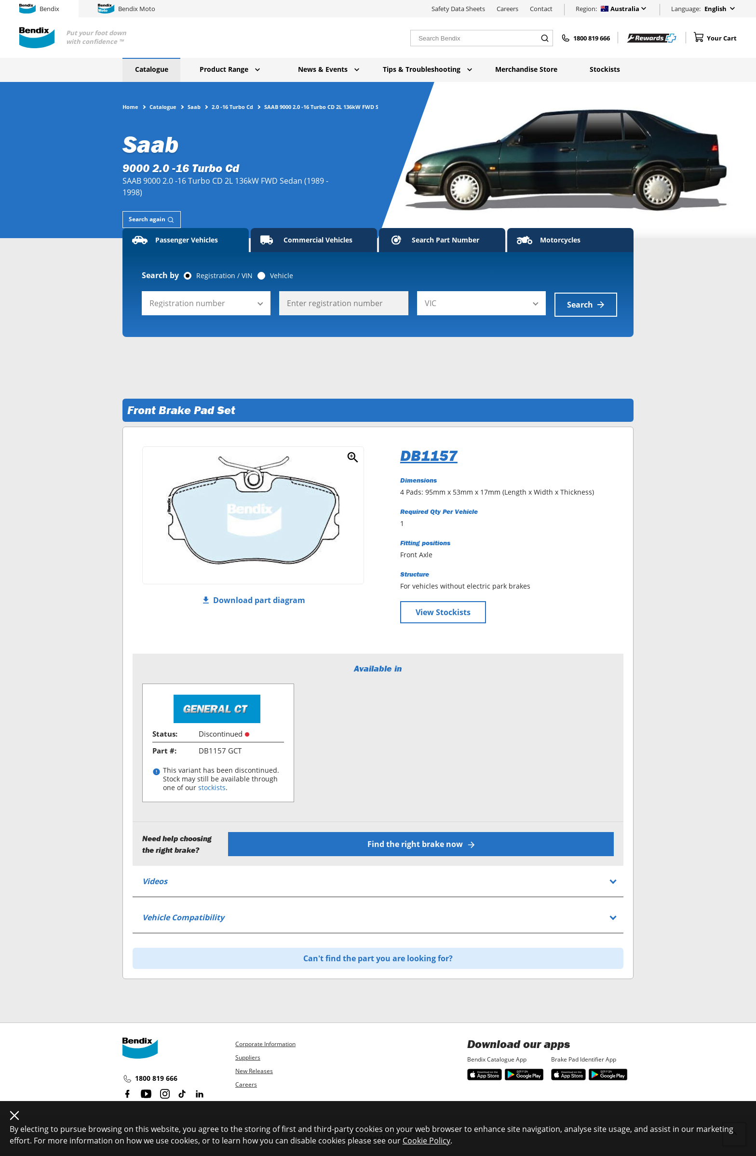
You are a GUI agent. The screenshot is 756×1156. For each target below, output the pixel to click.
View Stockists (443, 610)
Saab (194, 106)
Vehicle (281, 275)
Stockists (605, 69)
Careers (507, 8)
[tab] (151, 219)
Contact (541, 8)
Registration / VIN (224, 275)
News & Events (328, 69)
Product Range (230, 69)
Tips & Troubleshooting (427, 69)
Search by (160, 275)
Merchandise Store (526, 69)
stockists (212, 786)
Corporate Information (265, 1042)
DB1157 (429, 454)
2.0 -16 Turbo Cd (232, 106)
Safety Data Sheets (458, 8)
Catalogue (151, 69)
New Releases (254, 1069)
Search (586, 303)
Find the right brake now (421, 842)
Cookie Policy (426, 1140)
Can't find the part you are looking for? (378, 957)
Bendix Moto (126, 8)
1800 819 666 (149, 1077)
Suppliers (247, 1056)
